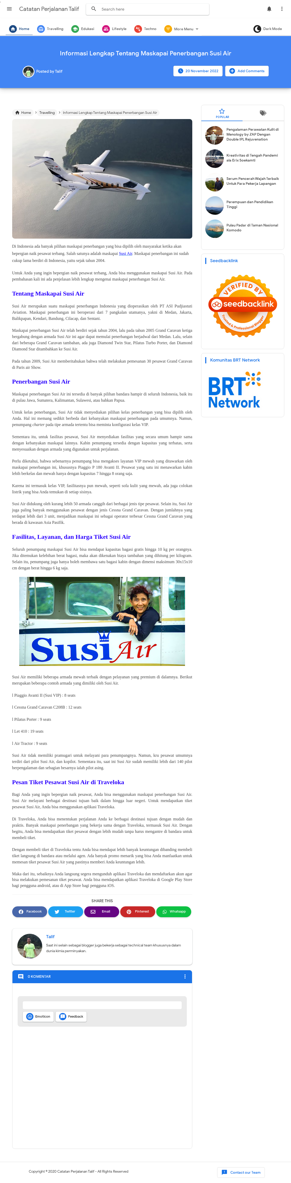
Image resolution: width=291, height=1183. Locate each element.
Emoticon (38, 1016)
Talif (50, 936)
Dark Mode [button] (267, 29)
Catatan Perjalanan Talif (75, 1171)
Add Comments (247, 71)
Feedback (71, 1016)
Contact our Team (241, 1172)
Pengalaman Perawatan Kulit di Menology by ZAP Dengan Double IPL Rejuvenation (252, 134)
